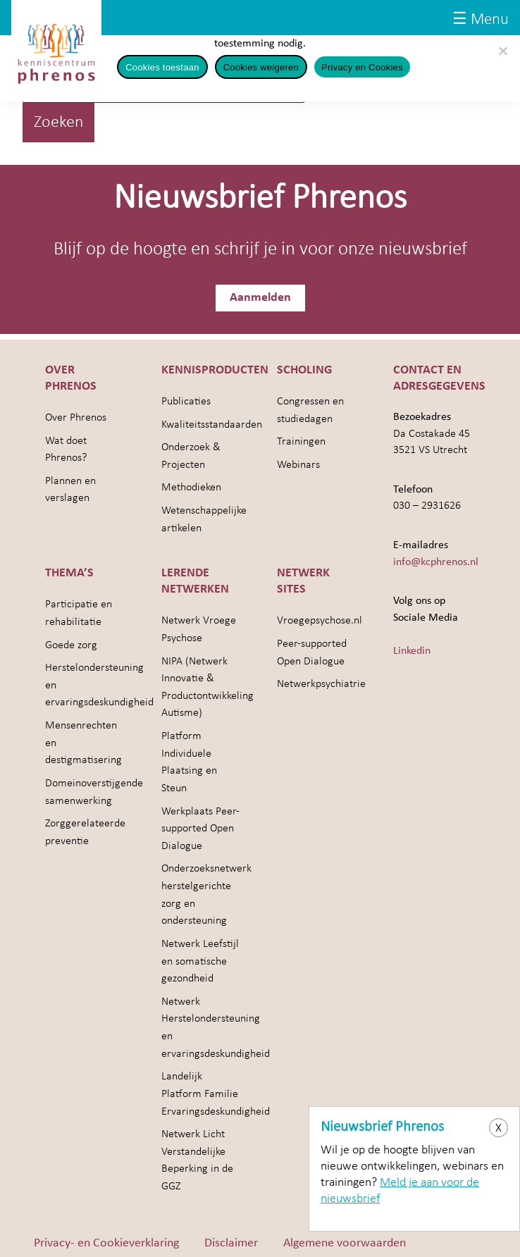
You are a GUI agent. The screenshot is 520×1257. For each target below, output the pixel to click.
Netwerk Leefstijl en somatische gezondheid (200, 961)
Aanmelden (260, 297)
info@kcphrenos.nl (435, 562)
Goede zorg (71, 645)
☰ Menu (480, 20)
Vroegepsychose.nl (319, 620)
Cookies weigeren (261, 67)
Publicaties (186, 401)
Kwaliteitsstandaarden (211, 425)
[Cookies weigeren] (502, 51)
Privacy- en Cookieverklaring (106, 1243)
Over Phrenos (75, 417)
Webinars (298, 465)
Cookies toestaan (162, 67)
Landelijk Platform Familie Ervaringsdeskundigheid (215, 1094)
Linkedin (412, 651)
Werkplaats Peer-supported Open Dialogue (200, 829)
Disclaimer (231, 1243)
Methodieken (191, 487)
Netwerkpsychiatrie (321, 684)
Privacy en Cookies (362, 67)
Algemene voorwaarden (344, 1243)
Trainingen (301, 441)
